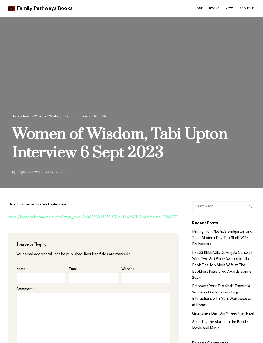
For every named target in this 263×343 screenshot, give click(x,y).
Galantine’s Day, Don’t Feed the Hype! (223, 313)
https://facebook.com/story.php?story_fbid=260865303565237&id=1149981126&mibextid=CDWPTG (93, 217)
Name (22, 269)
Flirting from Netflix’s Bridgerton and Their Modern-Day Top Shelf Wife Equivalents (222, 237)
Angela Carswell (28, 172)
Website (128, 269)
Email (74, 269)
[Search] (219, 206)
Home (199, 8)
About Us (247, 8)
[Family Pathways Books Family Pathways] (40, 8)
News (229, 8)
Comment (25, 289)
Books (214, 8)
